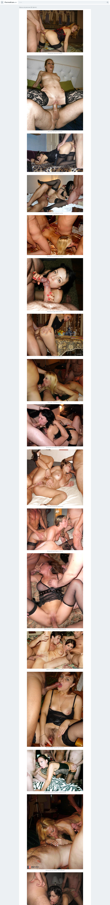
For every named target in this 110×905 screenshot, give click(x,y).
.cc (11, 2)
